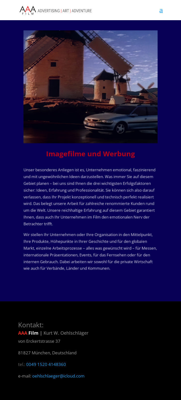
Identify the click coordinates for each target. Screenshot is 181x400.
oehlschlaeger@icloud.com (58, 376)
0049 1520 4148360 (46, 364)
